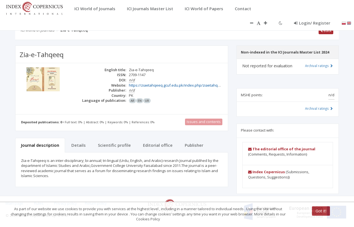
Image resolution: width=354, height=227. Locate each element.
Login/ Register (312, 23)
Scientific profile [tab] (114, 145)
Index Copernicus (266, 171)
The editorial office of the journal (281, 148)
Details (78, 145)
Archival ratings (319, 65)
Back (326, 30)
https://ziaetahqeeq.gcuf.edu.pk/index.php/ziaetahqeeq (176, 85)
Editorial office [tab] (158, 145)
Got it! (321, 210)
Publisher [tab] (194, 145)
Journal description (40, 145)
